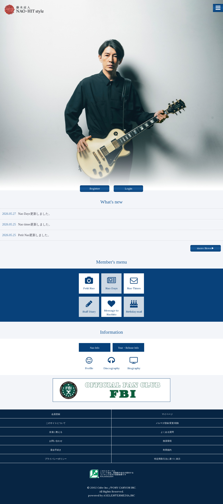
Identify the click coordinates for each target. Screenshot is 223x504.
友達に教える (55, 432)
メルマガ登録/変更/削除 (167, 423)
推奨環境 (167, 441)
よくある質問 (167, 432)
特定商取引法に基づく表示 (167, 459)
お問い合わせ (55, 441)
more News (205, 248)
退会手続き (55, 450)
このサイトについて (56, 423)
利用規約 (167, 450)
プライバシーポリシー (56, 459)
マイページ (167, 414)
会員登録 (55, 414)
